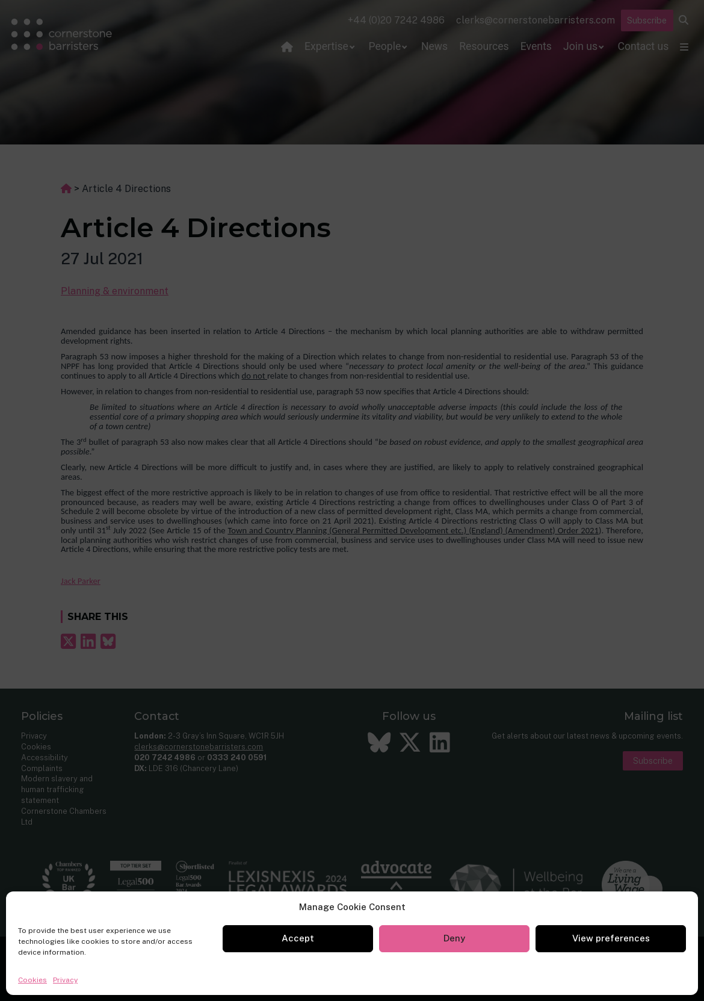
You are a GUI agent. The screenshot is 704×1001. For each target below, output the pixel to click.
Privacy (65, 980)
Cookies (32, 980)
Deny (454, 938)
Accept (298, 938)
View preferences (611, 938)
